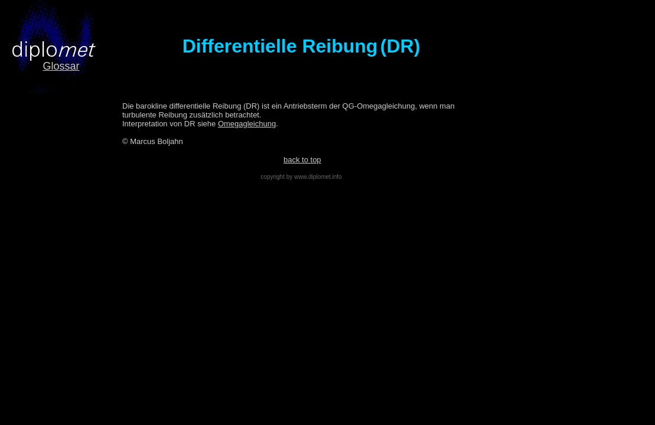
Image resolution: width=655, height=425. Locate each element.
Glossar (61, 66)
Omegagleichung (247, 123)
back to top (302, 159)
